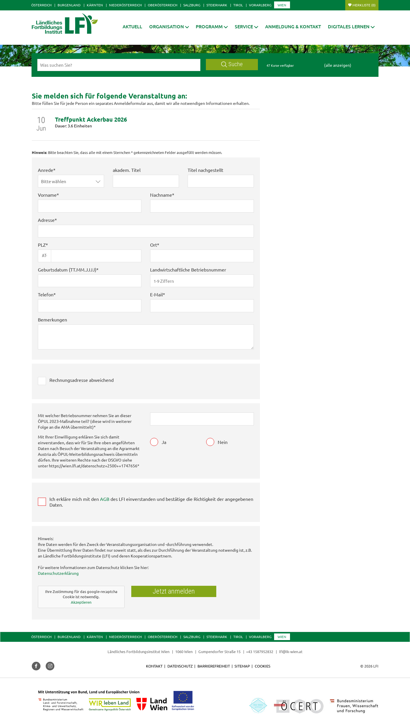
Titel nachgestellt (205, 170)
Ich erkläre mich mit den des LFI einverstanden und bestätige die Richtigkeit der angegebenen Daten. (151, 502)
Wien (282, 5)
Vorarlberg (260, 5)
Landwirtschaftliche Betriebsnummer (188, 269)
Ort (153, 245)
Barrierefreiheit (213, 665)
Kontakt (154, 665)
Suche (232, 64)
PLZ (42, 245)
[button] (169, 26)
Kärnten (95, 5)
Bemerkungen (52, 319)
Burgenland (69, 5)
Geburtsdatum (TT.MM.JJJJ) (67, 269)
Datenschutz (180, 665)
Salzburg (191, 5)
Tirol (238, 5)
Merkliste (364, 5)
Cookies (262, 665)
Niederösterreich (125, 5)
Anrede (45, 170)
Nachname (161, 195)
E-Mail (156, 294)
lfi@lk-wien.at (290, 651)
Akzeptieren (81, 602)
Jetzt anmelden (174, 591)
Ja (164, 442)
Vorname (47, 195)
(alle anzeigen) (337, 65)
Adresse (46, 220)
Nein (223, 442)
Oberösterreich (162, 5)
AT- (44, 255)
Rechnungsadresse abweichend (81, 380)
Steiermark (216, 5)
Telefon (45, 294)
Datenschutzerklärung (58, 573)
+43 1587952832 (260, 651)
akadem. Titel (127, 170)
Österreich (41, 5)
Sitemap (242, 665)
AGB (104, 499)
